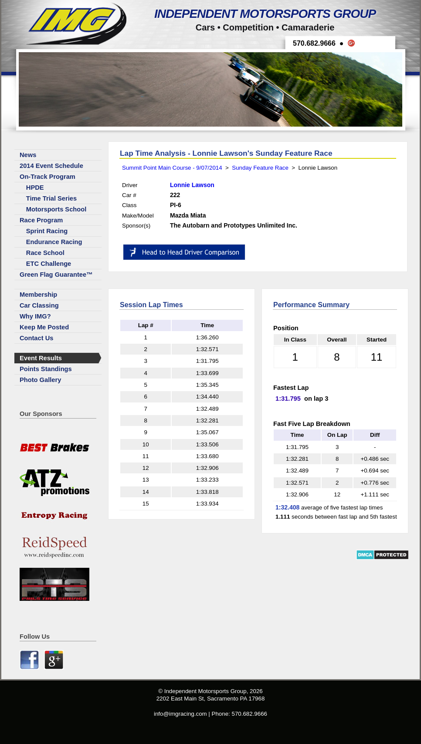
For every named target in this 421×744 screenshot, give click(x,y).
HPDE (35, 187)
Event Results (41, 358)
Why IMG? (35, 316)
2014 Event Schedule (51, 165)
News (28, 154)
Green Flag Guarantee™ (56, 274)
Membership (38, 294)
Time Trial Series (51, 198)
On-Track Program (47, 176)
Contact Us (36, 338)
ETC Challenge (48, 263)
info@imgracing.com (180, 713)
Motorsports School (56, 209)
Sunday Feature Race (260, 167)
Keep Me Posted (44, 327)
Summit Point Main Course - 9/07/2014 (172, 167)
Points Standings (46, 368)
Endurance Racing (54, 241)
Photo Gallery (40, 379)
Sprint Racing (47, 231)
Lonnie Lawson (192, 184)
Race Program (41, 220)
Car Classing (39, 305)
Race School (45, 252)
